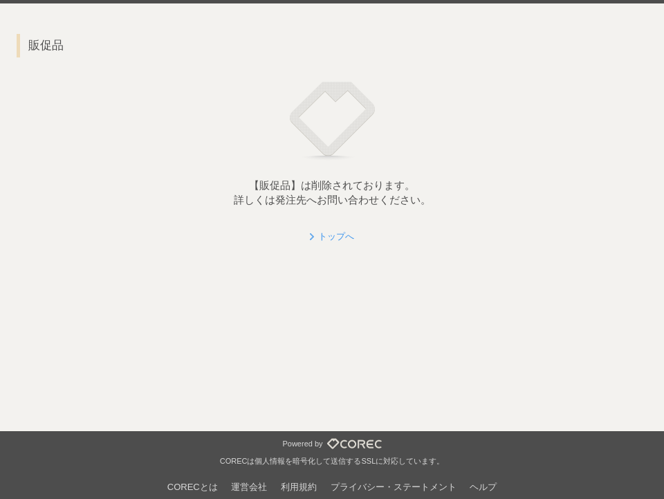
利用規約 (299, 487)
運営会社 (249, 487)
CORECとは (192, 487)
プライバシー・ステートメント (393, 487)
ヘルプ (483, 487)
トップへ (336, 236)
